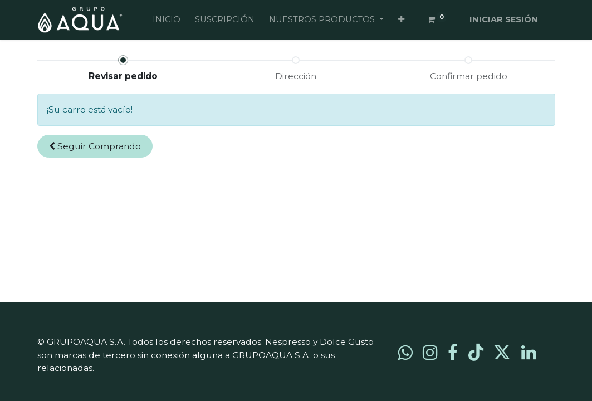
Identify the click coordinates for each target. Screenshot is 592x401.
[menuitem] (166, 20)
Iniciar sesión (503, 19)
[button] (401, 20)
